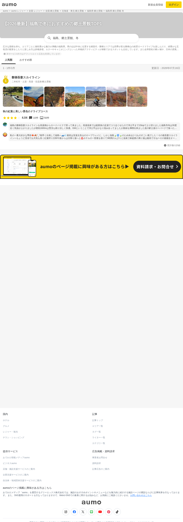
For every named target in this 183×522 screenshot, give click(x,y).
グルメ (6, 417)
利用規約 (110, 514)
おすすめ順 (25, 59)
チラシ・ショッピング (13, 429)
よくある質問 (78, 514)
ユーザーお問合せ (95, 514)
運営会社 (33, 514)
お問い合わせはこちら (141, 486)
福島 (6, 191)
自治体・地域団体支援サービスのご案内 (22, 472)
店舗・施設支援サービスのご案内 (19, 460)
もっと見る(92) (91, 327)
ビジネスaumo (10, 455)
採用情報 (65, 514)
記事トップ (97, 412)
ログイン (174, 4)
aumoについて (147, 514)
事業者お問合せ (99, 449)
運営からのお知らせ (49, 514)
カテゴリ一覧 (98, 435)
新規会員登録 (155, 4)
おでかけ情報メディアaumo (16, 449)
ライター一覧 (98, 429)
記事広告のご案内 (100, 460)
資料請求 (96, 455)
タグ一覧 (96, 423)
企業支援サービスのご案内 (16, 466)
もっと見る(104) (91, 271)
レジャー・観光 (10, 423)
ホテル (6, 412)
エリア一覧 (97, 417)
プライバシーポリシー (127, 514)
